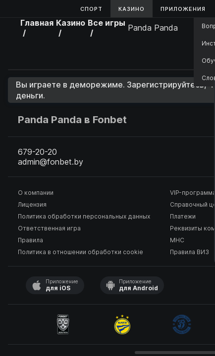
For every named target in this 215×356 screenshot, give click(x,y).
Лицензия (32, 204)
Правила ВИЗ (189, 252)
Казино (131, 8)
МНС (177, 240)
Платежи (183, 216)
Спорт (91, 8)
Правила (30, 240)
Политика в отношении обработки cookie (80, 252)
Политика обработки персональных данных (84, 216)
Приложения (183, 8)
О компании (36, 192)
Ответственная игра (49, 228)
